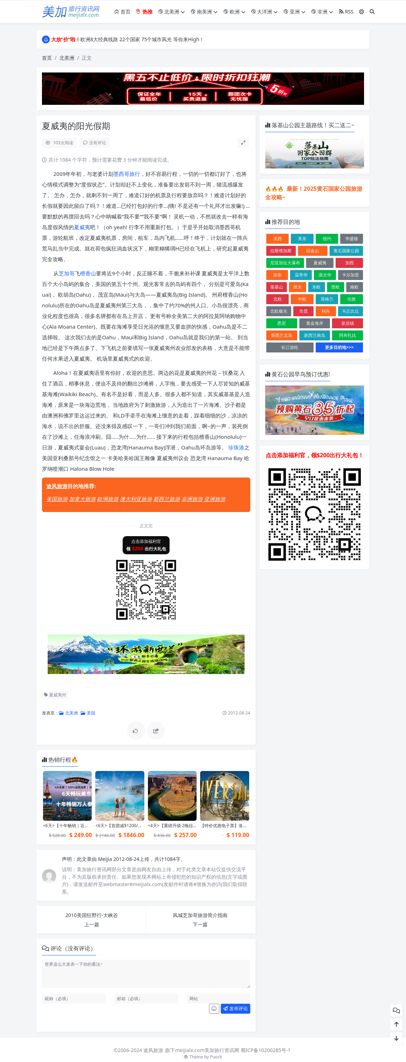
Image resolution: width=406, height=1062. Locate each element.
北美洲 (171, 11)
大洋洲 (264, 11)
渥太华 (325, 275)
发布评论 (235, 1008)
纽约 (327, 239)
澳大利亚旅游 (136, 498)
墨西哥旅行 (126, 173)
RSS (346, 11)
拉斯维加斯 (281, 251)
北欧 (277, 299)
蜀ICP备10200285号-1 (266, 1050)
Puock (216, 1057)
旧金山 (312, 251)
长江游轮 (289, 347)
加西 (349, 263)
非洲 (322, 11)
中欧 (302, 299)
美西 (277, 239)
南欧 (354, 287)
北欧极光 (278, 311)
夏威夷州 (55, 695)
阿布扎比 (347, 335)
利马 (325, 311)
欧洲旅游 (107, 498)
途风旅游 (57, 486)
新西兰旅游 (166, 498)
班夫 (297, 287)
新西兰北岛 (281, 335)
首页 (122, 11)
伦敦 (351, 299)
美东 (302, 239)
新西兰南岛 (314, 335)
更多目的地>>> (339, 347)
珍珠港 (236, 447)
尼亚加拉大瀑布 (285, 263)
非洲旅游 (192, 498)
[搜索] (372, 11)
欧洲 (234, 11)
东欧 (316, 287)
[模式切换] (361, 11)
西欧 (335, 287)
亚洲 (294, 11)
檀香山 (88, 273)
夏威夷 (82, 227)
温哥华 (301, 275)
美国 (88, 713)
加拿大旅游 (82, 498)
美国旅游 (57, 498)
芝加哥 (67, 273)
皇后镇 (347, 323)
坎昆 (303, 311)
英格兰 (327, 299)
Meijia (105, 859)
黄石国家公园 (346, 251)
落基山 (276, 287)
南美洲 (204, 11)
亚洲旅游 (214, 498)
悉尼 (281, 323)
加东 (277, 275)
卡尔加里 (350, 275)
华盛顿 (351, 239)
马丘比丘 (350, 311)
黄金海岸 (314, 323)
